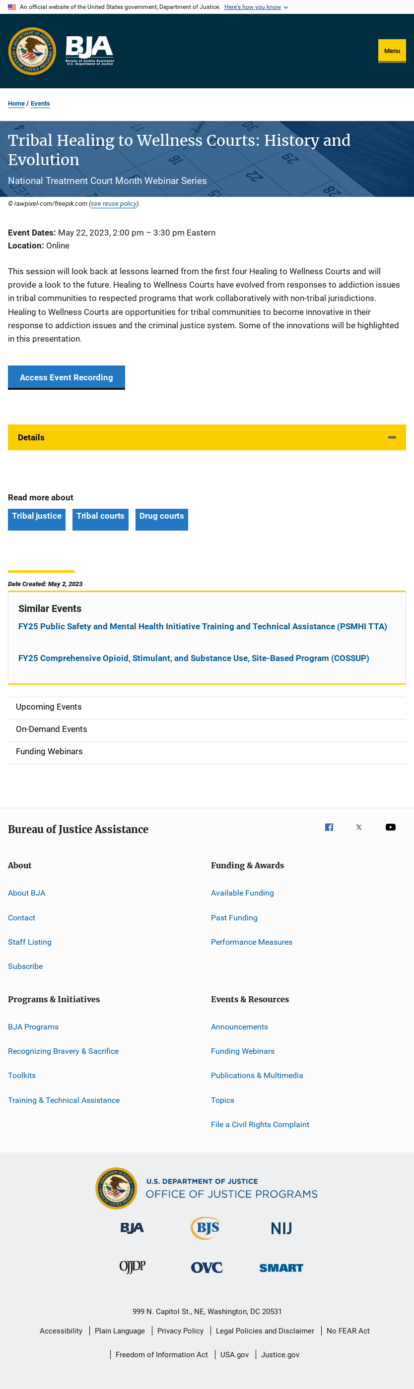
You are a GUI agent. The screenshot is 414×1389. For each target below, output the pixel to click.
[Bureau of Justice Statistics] (207, 1241)
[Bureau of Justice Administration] (132, 1235)
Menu (392, 51)
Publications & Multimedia (257, 1075)
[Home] (89, 51)
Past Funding (234, 917)
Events (40, 103)
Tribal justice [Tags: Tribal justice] (37, 516)
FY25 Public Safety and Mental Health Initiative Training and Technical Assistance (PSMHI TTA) (202, 626)
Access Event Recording (66, 377)
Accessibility (61, 1331)
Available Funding (242, 893)
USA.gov (234, 1354)
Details (31, 437)
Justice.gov (280, 1354)
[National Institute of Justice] (281, 1236)
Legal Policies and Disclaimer (265, 1331)
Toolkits (22, 1075)
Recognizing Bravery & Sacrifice (63, 1051)
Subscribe (25, 966)
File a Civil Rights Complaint (260, 1124)
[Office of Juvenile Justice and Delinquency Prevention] (132, 1276)
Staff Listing (30, 942)
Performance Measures (251, 942)
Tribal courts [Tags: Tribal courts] (100, 516)
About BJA (26, 893)
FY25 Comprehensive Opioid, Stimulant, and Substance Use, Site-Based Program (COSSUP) (193, 658)
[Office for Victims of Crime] (207, 1275)
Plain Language (120, 1331)
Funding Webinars (243, 1051)
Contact (21, 917)
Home (16, 103)
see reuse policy (114, 203)
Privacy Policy (180, 1331)
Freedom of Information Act (162, 1354)
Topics (222, 1099)
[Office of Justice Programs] (32, 51)
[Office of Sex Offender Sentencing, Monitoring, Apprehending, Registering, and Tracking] (281, 1274)
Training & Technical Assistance (64, 1099)
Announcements (239, 1026)
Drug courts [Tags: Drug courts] (161, 516)
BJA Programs (33, 1026)
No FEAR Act (348, 1331)
